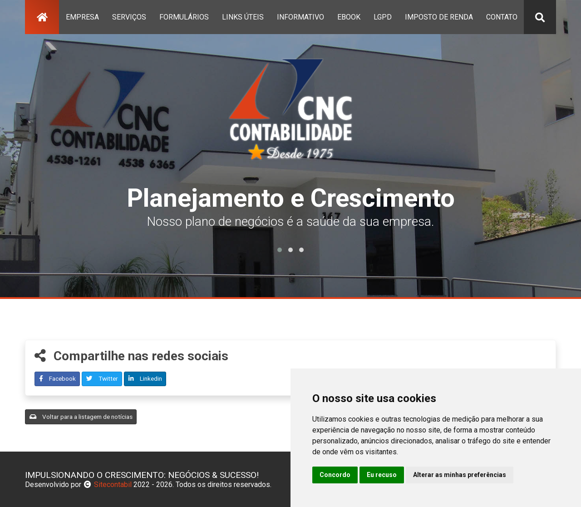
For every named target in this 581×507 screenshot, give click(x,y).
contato (501, 17)
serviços (129, 17)
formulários (184, 17)
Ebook (348, 17)
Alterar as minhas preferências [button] (459, 474)
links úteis (243, 17)
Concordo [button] (335, 474)
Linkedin (145, 378)
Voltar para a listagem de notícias (81, 416)
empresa (82, 17)
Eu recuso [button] (382, 474)
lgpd (383, 17)
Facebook (57, 378)
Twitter (102, 378)
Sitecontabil (113, 484)
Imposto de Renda (439, 17)
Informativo (300, 17)
